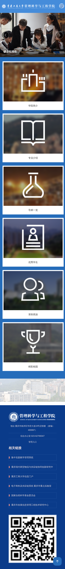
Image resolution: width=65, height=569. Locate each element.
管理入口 (33, 442)
